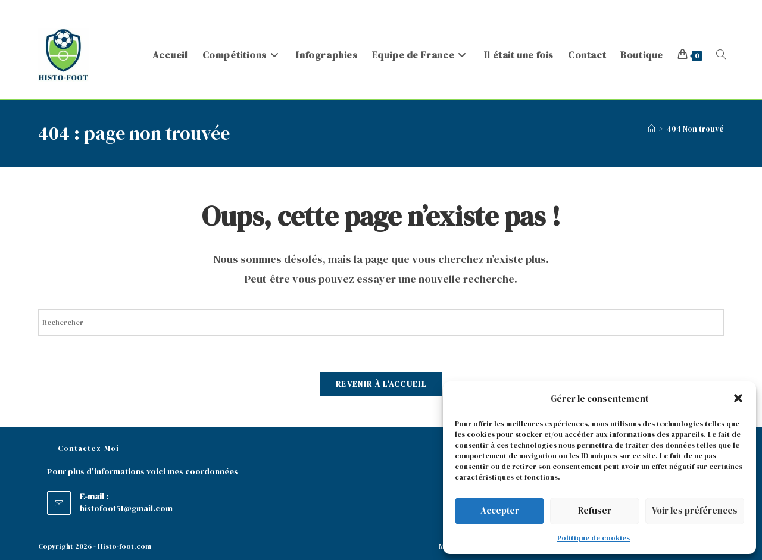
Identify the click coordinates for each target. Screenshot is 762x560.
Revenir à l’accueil (381, 384)
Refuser (594, 510)
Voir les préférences (695, 510)
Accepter (499, 510)
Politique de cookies (593, 538)
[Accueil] (651, 129)
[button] (738, 398)
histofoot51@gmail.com (126, 508)
